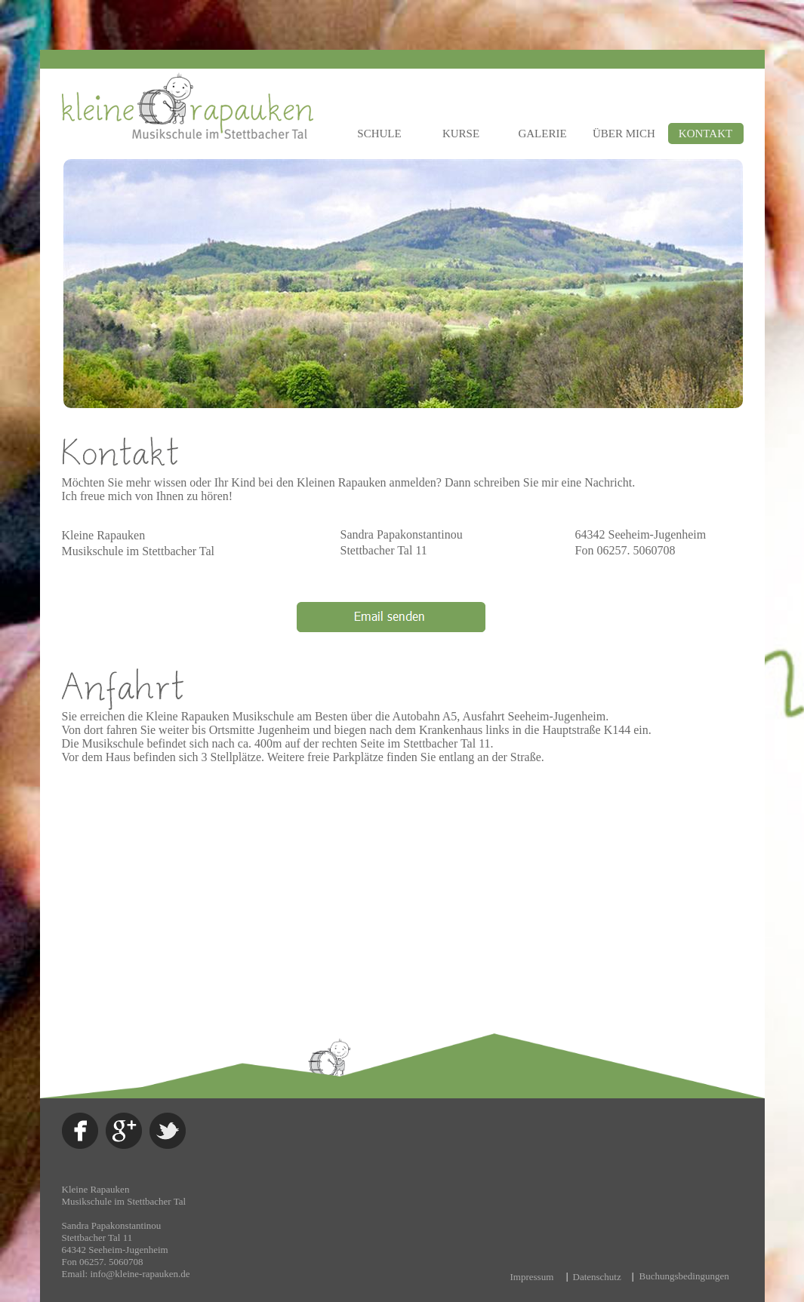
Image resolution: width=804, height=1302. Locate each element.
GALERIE (542, 133)
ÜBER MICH (624, 133)
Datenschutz (597, 1276)
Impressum (532, 1276)
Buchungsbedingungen (684, 1276)
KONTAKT (705, 133)
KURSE (460, 133)
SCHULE (379, 133)
